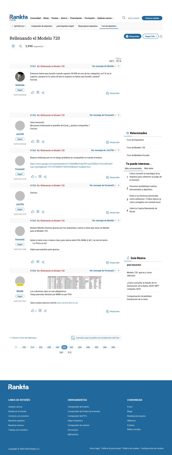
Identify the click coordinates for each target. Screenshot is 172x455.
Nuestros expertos (16, 420)
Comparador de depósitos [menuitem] (41, 26)
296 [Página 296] (56, 354)
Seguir (20, 90)
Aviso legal (95, 448)
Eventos (130, 425)
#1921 (33, 66)
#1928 (33, 271)
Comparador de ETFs (77, 416)
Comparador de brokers (78, 406)
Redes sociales (134, 429)
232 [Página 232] (42, 348)
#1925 (33, 221)
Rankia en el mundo (17, 411)
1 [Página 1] (14, 348)
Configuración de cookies (152, 448)
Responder (132, 36)
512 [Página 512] (75, 354)
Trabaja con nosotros (18, 429)
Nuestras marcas (16, 425)
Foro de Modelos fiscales (138, 155)
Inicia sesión (133, 18)
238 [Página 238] (51, 348)
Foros (129, 406)
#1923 (33, 150)
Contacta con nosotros (18, 416)
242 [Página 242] (76, 348)
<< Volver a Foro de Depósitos (23, 338)
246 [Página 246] (95, 348)
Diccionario (73, 429)
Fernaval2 (20, 169)
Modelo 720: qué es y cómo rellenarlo (139, 273)
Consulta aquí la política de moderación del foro (95, 338)
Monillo (20, 291)
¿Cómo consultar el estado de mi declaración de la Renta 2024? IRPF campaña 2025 (143, 284)
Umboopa (19, 85)
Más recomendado (133, 168)
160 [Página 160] (23, 348)
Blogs (129, 411)
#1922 (33, 115)
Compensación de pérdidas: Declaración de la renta (139, 296)
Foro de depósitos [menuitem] (109, 26)
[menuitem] (36, 18)
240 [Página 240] (60, 348)
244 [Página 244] (86, 348)
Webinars (131, 420)
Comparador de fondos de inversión (84, 411)
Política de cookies (130, 448)
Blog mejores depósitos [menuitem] (88, 26)
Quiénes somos (15, 406)
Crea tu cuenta (152, 18)
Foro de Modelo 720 (136, 147)
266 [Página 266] (114, 348)
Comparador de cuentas (78, 425)
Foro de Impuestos (135, 139)
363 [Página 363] (65, 354)
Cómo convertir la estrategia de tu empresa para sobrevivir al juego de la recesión (146, 176)
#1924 (33, 186)
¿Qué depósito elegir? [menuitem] (65, 26)
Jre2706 (20, 134)
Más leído (148, 168)
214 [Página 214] (32, 348)
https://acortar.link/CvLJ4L (67, 303)
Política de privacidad (111, 448)
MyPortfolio (73, 434)
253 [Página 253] (104, 348)
